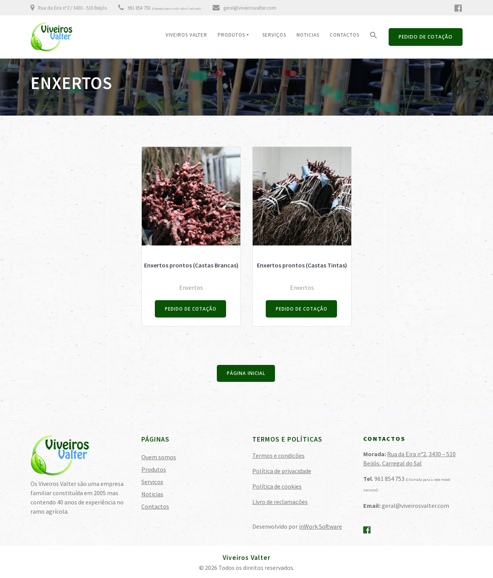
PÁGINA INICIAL (246, 374)
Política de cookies (277, 486)
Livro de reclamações (280, 501)
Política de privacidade (281, 470)
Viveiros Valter (186, 35)
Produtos (231, 35)
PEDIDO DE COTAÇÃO (426, 37)
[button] (373, 37)
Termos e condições (278, 455)
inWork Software (320, 526)
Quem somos (158, 456)
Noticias (308, 35)
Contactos (344, 35)
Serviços (274, 35)
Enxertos (191, 287)
